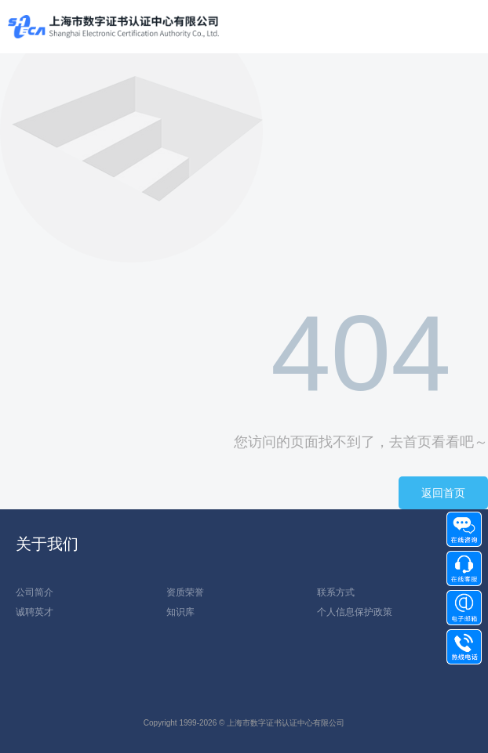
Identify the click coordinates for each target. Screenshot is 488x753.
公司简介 (34, 592)
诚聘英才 (34, 611)
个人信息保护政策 (354, 611)
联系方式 (336, 592)
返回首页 (443, 493)
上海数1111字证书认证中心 (113, 27)
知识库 (180, 611)
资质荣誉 (185, 592)
